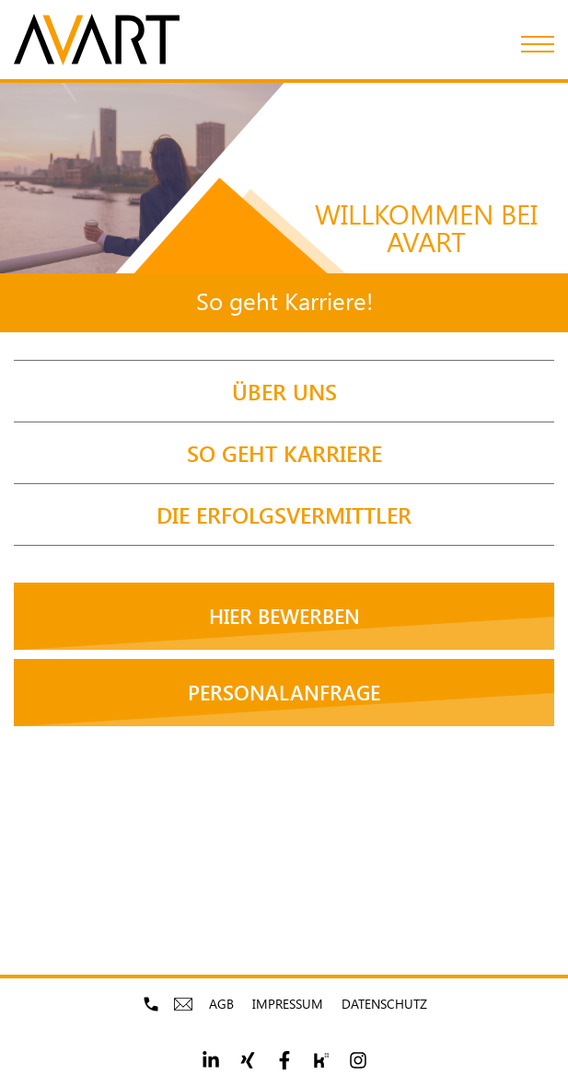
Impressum (287, 1003)
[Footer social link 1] (210, 1060)
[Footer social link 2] (247, 1060)
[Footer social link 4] (321, 1060)
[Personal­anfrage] (284, 692)
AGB (221, 1003)
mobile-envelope (185, 1004)
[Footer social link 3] (284, 1060)
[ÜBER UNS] (284, 391)
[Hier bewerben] (284, 616)
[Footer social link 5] (358, 1060)
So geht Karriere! (284, 300)
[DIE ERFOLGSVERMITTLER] (284, 514)
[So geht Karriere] (284, 452)
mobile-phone (153, 1004)
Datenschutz (384, 1003)
